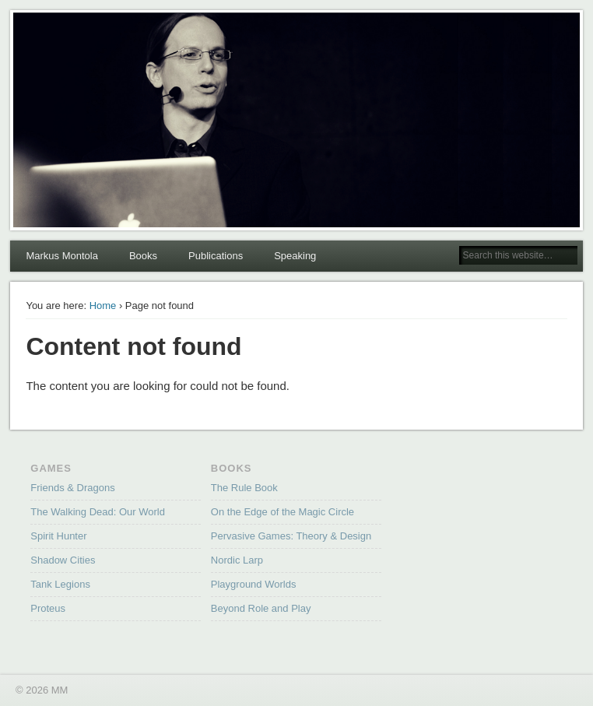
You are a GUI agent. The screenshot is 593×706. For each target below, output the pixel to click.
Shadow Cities (62, 560)
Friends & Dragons (72, 487)
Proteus (47, 608)
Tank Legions (60, 584)
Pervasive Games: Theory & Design (291, 536)
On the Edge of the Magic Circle (282, 512)
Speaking (295, 256)
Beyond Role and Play (261, 608)
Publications (215, 256)
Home (103, 305)
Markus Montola (61, 256)
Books (143, 256)
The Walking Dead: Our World (97, 512)
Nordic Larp (237, 560)
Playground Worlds (253, 584)
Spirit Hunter (58, 536)
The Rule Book (244, 487)
